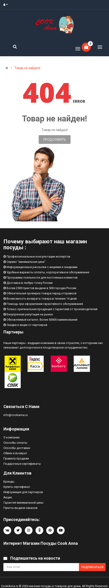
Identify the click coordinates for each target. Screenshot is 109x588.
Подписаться (92, 567)
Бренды (8, 481)
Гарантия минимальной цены (23, 502)
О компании (11, 437)
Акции (7, 497)
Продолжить (54, 139)
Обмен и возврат (15, 453)
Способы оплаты (15, 442)
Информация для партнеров (23, 492)
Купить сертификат (16, 487)
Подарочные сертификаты (22, 463)
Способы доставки (16, 448)
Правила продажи (16, 458)
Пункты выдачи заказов (20, 508)
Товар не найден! (27, 68)
